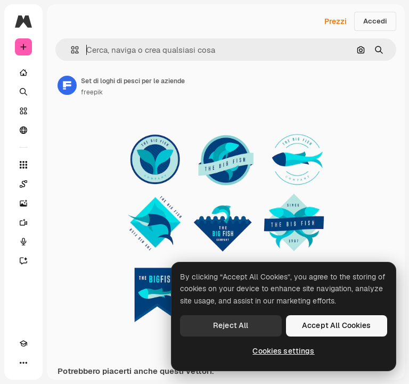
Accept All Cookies (336, 325)
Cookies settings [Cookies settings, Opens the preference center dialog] (283, 351)
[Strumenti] (23, 164)
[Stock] (23, 110)
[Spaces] (23, 184)
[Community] (23, 130)
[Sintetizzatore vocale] (23, 241)
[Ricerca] (23, 91)
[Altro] (23, 362)
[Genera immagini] (23, 203)
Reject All (230, 325)
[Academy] (23, 343)
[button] (70, 50)
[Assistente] (23, 260)
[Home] (23, 72)
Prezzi (335, 21)
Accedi (375, 21)
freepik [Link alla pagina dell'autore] (92, 92)
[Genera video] (23, 222)
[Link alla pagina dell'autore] (67, 85)
